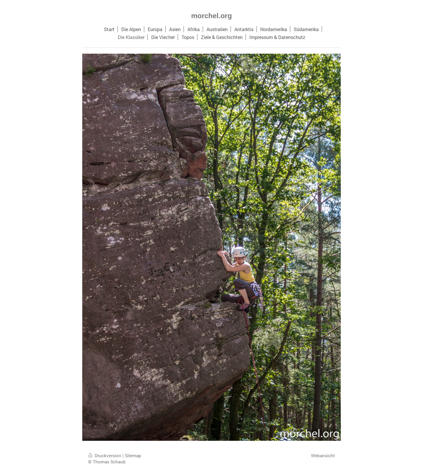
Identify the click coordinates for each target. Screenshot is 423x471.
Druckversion (105, 455)
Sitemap (133, 455)
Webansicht (323, 455)
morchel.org (211, 16)
